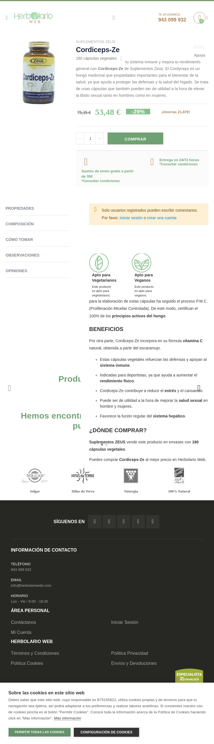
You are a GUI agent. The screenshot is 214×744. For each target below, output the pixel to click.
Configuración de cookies (106, 732)
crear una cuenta (161, 218)
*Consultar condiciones (100, 181)
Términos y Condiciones (35, 654)
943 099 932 (21, 570)
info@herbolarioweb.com (31, 586)
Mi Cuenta (21, 633)
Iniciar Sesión (124, 623)
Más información (67, 719)
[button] (102, 445)
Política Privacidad (129, 654)
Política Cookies (27, 664)
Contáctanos (23, 623)
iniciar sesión (131, 218)
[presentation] (198, 389)
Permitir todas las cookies (39, 732)
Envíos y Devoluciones (134, 664)
